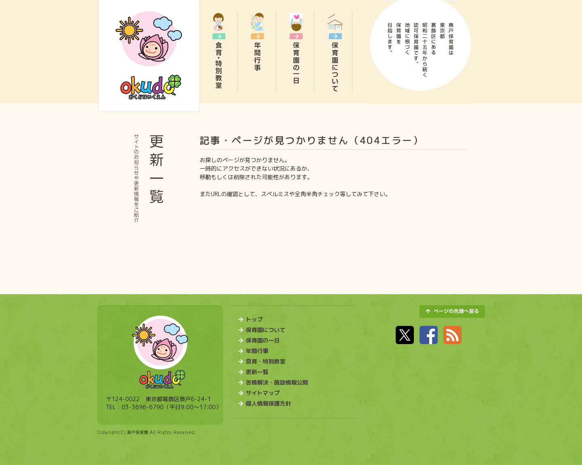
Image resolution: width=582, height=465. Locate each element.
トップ (254, 319)
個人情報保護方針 (268, 403)
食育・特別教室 (265, 361)
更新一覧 (257, 372)
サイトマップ (263, 393)
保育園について (265, 330)
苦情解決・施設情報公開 (277, 382)
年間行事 (257, 351)
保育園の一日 (263, 340)
